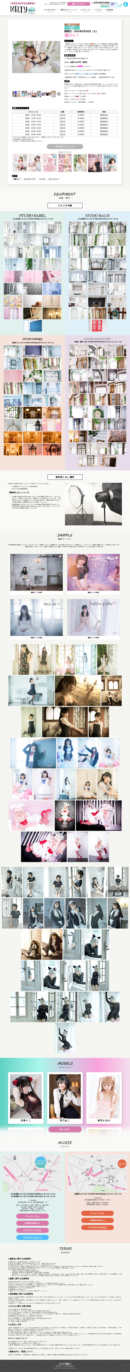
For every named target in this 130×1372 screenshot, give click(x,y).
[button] (14, 57)
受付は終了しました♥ (65, 147)
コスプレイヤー (30, 179)
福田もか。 (79, 74)
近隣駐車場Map (32, 1223)
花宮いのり (89, 74)
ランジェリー (54, 179)
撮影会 (72, 28)
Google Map (32, 1216)
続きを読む (65, 1129)
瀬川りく (17, 179)
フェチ (42, 179)
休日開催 (72, 26)
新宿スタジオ (72, 24)
